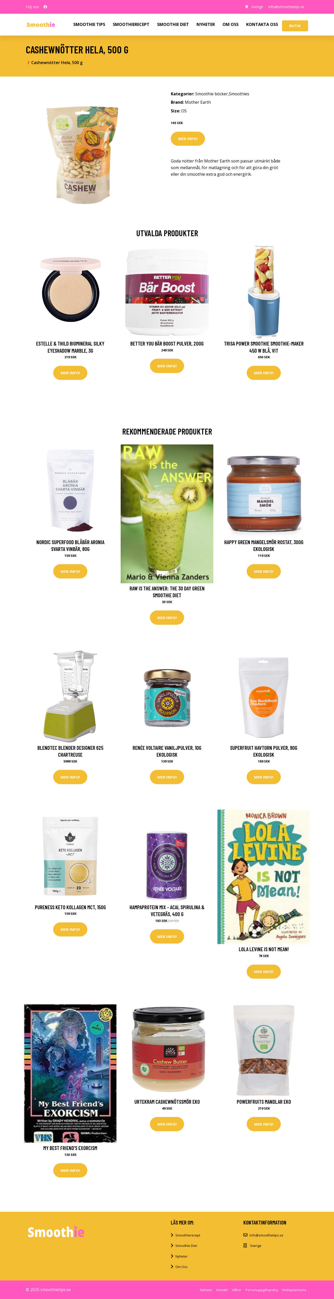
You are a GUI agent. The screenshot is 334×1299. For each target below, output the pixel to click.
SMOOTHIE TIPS (89, 24)
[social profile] (45, 7)
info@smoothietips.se (286, 6)
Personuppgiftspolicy (261, 1290)
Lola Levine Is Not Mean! (264, 949)
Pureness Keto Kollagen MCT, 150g (70, 907)
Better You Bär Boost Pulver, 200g (167, 343)
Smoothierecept (187, 1235)
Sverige (257, 6)
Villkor (236, 1290)
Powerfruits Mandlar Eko (264, 1101)
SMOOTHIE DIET (173, 24)
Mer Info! (188, 138)
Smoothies (239, 94)
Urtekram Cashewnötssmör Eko (167, 1101)
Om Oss (181, 1266)
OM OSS (230, 24)
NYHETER (206, 24)
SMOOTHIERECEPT (131, 24)
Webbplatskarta (294, 1290)
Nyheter (181, 1256)
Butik (295, 25)
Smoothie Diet (186, 1245)
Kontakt (222, 1290)
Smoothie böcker (211, 94)
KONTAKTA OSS (262, 24)
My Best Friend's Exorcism (70, 1148)
